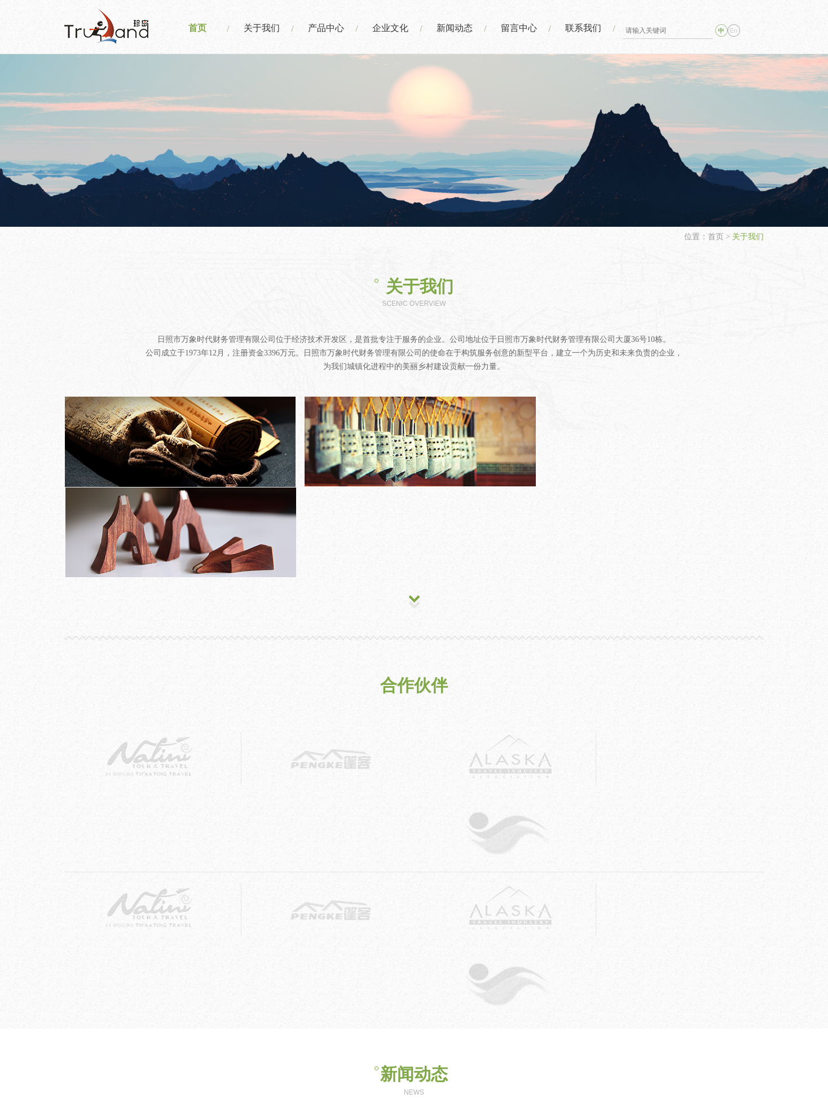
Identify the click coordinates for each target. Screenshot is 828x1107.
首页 (193, 28)
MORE (414, 891)
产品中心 (323, 28)
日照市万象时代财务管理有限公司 (462, 1078)
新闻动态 (452, 28)
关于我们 (258, 28)
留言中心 (517, 28)
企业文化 (387, 28)
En (733, 30)
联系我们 (582, 28)
